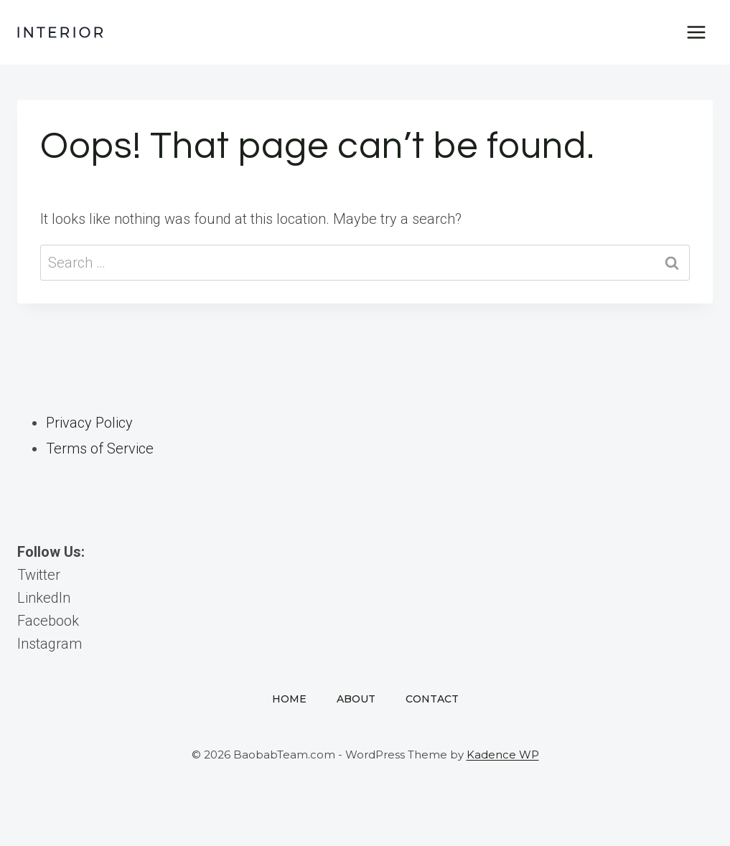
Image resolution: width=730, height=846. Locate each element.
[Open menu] (696, 32)
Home (289, 698)
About (356, 698)
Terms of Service (100, 448)
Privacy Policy (89, 422)
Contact (432, 698)
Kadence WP (503, 754)
